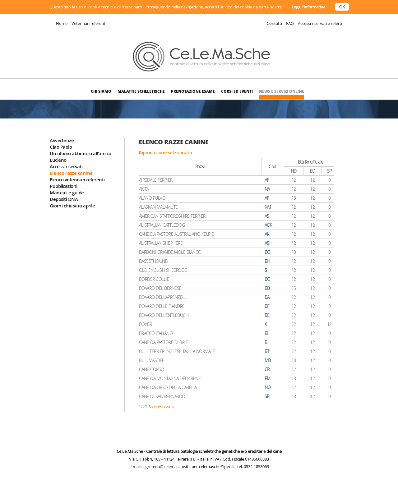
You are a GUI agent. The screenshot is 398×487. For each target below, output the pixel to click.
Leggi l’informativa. (309, 7)
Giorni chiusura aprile (72, 205)
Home (61, 23)
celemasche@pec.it (216, 466)
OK (342, 7)
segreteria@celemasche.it (164, 466)
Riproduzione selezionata (165, 152)
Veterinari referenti (89, 23)
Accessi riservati (66, 166)
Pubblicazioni (63, 186)
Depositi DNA (64, 199)
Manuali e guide (67, 192)
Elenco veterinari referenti (77, 179)
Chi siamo (101, 91)
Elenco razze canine (71, 173)
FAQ (290, 23)
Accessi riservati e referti (320, 23)
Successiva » (161, 406)
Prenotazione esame (193, 91)
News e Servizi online (281, 91)
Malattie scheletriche (141, 91)
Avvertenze (62, 140)
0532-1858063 (256, 466)
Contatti (274, 23)
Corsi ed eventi (237, 91)
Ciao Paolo (61, 147)
